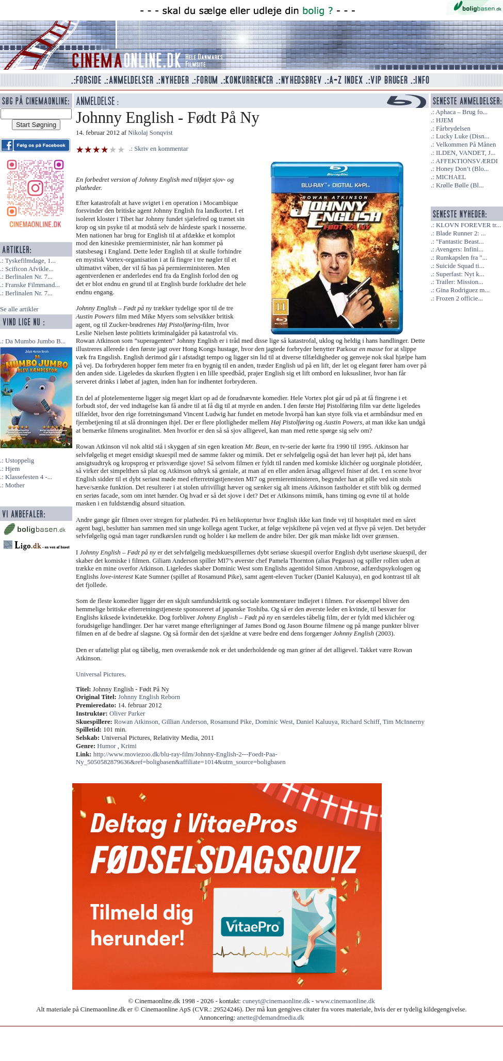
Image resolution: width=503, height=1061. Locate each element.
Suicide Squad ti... (460, 266)
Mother (15, 485)
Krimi (129, 746)
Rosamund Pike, (232, 721)
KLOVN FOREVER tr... (468, 225)
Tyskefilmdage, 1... (30, 260)
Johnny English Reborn (149, 697)
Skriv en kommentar (161, 148)
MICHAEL (451, 177)
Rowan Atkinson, (137, 721)
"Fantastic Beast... (460, 241)
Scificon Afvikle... (29, 269)
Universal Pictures (100, 674)
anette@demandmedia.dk (270, 1017)
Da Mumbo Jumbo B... (35, 341)
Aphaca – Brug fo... (461, 112)
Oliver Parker (127, 713)
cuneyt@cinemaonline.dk (276, 1001)
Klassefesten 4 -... (28, 477)
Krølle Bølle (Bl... (460, 185)
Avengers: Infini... (459, 249)
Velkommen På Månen (466, 144)
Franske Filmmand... (32, 285)
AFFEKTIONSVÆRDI (466, 161)
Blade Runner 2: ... (461, 233)
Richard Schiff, (362, 721)
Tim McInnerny (404, 721)
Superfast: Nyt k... (460, 274)
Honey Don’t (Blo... (462, 168)
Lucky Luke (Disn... (462, 136)
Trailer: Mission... (459, 282)
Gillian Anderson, (185, 721)
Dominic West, (275, 721)
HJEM (444, 120)
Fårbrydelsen (453, 128)
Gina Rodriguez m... (463, 290)
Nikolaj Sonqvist (150, 132)
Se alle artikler (19, 309)
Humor (106, 746)
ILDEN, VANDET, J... (466, 152)
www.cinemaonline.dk (345, 1001)
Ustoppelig (19, 460)
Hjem (12, 468)
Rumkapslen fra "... (461, 257)
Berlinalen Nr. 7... (29, 276)
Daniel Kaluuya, (318, 721)
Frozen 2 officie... (459, 298)
